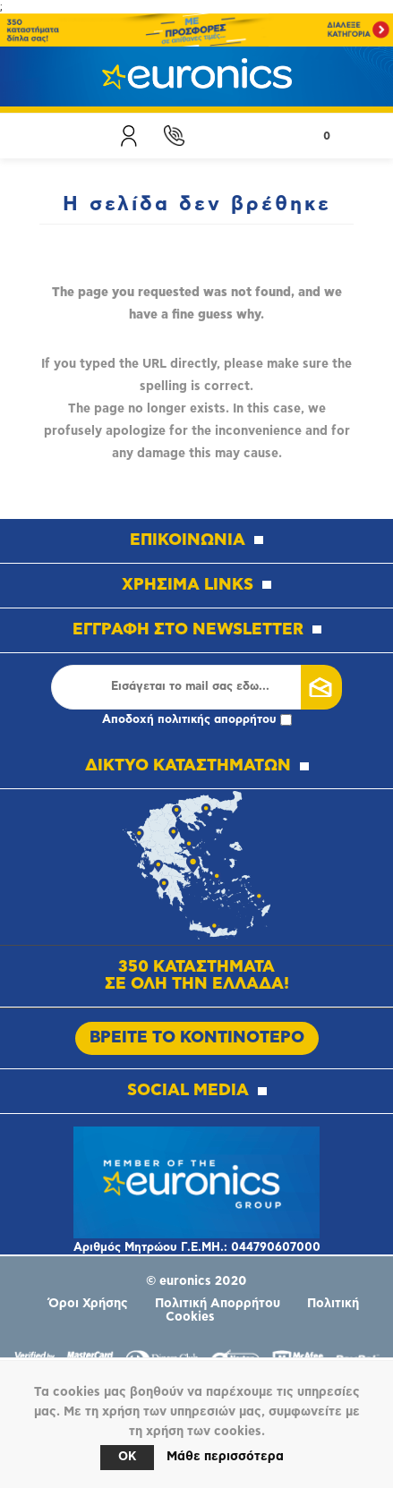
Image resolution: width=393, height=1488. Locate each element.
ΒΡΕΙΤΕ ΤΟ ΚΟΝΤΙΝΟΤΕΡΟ (197, 1038)
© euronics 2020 (196, 1281)
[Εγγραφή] (190, 687)
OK (127, 1457)
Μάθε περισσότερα (225, 1456)
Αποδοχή (197, 720)
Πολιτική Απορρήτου (217, 1303)
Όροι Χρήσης (88, 1303)
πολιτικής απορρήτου (217, 720)
